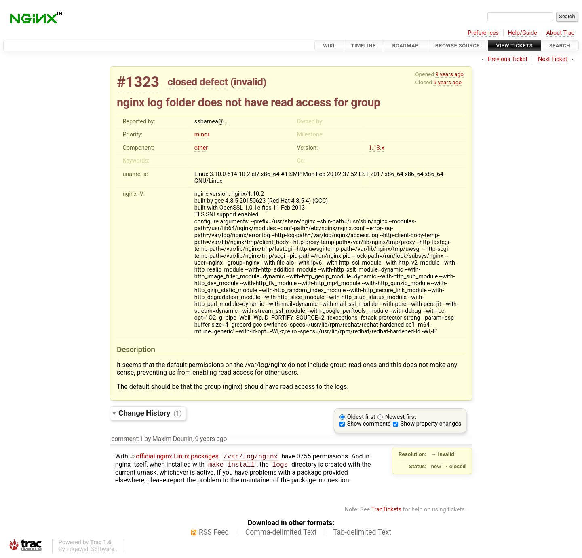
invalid (248, 82)
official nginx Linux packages (174, 457)
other (201, 147)
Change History (149, 413)
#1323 (138, 82)
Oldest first (361, 417)
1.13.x (376, 147)
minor (201, 134)
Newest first (400, 417)
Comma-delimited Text (281, 534)
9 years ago (449, 74)
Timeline (363, 45)
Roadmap (405, 45)
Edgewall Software (90, 550)
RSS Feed (214, 534)
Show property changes (431, 423)
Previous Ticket (507, 59)
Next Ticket (552, 59)
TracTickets (386, 511)
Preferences (483, 33)
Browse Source (457, 45)
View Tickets (514, 45)
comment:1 (127, 439)
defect (214, 82)
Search (559, 45)
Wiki (329, 45)
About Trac (560, 33)
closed (182, 82)
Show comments (369, 423)
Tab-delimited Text (362, 534)
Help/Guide (522, 33)
